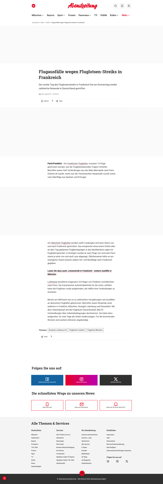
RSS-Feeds (60, 444)
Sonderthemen (86, 463)
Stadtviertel (35, 438)
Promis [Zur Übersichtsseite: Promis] (71, 15)
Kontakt (84, 450)
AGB (108, 438)
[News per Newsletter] (81, 405)
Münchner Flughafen (61, 243)
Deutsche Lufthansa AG (58, 330)
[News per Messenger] (47, 405)
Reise (33, 463)
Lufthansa (52, 282)
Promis (33, 450)
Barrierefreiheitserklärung (115, 444)
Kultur (33, 460)
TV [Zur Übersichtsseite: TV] (95, 15)
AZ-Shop (84, 457)
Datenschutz (111, 441)
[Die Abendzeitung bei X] (116, 380)
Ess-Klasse (60, 450)
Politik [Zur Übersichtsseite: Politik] (103, 15)
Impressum (110, 435)
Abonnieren (85, 441)
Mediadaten (86, 454)
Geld (47, 22)
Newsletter (60, 438)
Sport (33, 454)
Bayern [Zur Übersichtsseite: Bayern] (50, 15)
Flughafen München (95, 330)
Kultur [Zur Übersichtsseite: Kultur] (113, 15)
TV (32, 457)
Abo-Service (86, 444)
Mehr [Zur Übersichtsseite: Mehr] (124, 15)
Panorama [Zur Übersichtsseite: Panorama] (83, 15)
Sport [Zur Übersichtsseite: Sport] (60, 15)
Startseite (35, 22)
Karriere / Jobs (86, 438)
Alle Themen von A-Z (63, 435)
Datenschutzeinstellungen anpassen (119, 450)
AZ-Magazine (86, 460)
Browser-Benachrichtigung (65, 447)
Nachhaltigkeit (36, 466)
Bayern (33, 441)
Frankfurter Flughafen (77, 163)
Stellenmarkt (60, 463)
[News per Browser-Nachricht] (116, 405)
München (34, 435)
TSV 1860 (34, 447)
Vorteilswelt (60, 454)
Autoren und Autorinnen (90, 435)
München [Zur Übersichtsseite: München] (37, 15)
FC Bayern (34, 444)
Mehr (42, 22)
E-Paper (84, 447)
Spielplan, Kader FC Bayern (65, 457)
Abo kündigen (111, 447)
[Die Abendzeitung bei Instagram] (81, 380)
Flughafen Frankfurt (77, 330)
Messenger (60, 441)
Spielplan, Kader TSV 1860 (65, 460)
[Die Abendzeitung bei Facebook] (47, 380)
